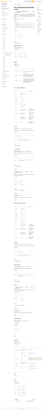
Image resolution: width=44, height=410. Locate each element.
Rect (37, 34)
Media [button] (4, 42)
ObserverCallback (39, 29)
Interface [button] (4, 38)
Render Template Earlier (6, 76)
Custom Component (5, 27)
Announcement (4, 81)
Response (38, 31)
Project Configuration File (6, 71)
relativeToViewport (40, 14)
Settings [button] (4, 45)
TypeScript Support (4, 86)
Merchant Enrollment (5, 8)
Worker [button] (4, 56)
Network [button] (4, 47)
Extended (4, 69)
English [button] (39, 1)
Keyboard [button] (4, 62)
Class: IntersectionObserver (39, 9)
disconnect (39, 17)
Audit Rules (3, 6)
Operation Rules (4, 4)
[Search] (28, 1)
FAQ (3, 79)
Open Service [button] (4, 15)
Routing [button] (4, 60)
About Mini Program (5, 13)
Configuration (4, 24)
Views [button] (4, 51)
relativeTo (39, 12)
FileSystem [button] (4, 58)
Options (38, 7)
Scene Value (4, 29)
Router (3, 31)
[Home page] (15, 4)
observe (39, 16)
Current (32, 1)
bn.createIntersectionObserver (7, 53)
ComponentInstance (39, 5)
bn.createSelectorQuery (7, 54)
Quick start (3, 12)
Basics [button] (4, 40)
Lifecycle (4, 26)
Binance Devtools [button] (4, 19)
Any (37, 32)
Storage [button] (4, 67)
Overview (4, 22)
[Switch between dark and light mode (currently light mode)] (42, 1)
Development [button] (4, 10)
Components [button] (4, 34)
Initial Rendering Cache (6, 74)
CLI (2, 17)
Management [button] (4, 83)
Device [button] (4, 49)
